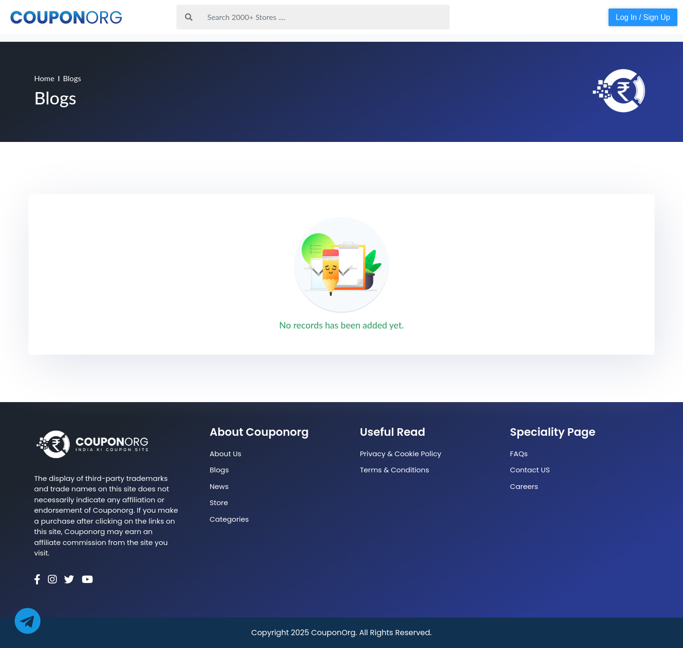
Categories (229, 519)
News (219, 486)
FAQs (518, 454)
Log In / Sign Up (643, 17)
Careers (524, 486)
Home (44, 78)
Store (219, 502)
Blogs (219, 470)
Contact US (530, 470)
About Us (225, 454)
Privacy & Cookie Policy (401, 454)
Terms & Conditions (394, 470)
